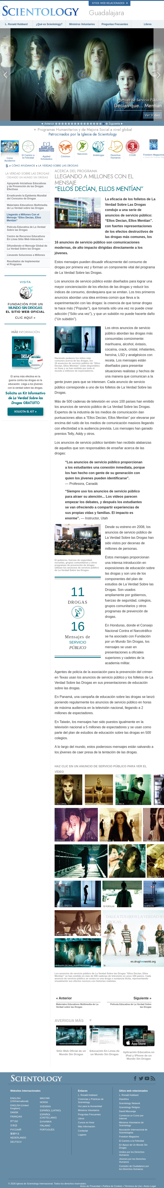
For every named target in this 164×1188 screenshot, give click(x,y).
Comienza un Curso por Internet (131, 1117)
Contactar (83, 1130)
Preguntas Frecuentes (115, 24)
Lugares (82, 1134)
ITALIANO (45, 1125)
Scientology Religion (129, 1107)
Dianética (124, 1099)
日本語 (13, 1125)
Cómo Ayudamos (9, 158)
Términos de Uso (133, 1186)
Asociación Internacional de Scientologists (133, 1131)
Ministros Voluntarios (82, 24)
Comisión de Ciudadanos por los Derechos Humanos (134, 1167)
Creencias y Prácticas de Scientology (91, 1100)
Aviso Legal (150, 1186)
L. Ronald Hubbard (16, 24)
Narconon (82, 147)
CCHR (132, 148)
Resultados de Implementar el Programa (23, 263)
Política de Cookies (112, 1186)
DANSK (14, 1112)
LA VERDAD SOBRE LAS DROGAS (58, 166)
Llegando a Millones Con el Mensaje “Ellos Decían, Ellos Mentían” (24, 217)
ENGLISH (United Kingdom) (19, 1107)
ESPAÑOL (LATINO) (50, 1110)
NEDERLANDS (18, 1137)
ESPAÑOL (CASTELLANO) (48, 1116)
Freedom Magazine (129, 1136)
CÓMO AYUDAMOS (24, 166)
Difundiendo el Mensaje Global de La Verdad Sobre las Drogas (27, 247)
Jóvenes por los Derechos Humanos (132, 1160)
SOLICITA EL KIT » (25, 412)
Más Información (86, 1126)
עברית (14, 1121)
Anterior (49, 123)
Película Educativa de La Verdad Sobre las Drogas (26, 228)
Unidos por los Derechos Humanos (131, 1153)
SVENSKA (45, 1106)
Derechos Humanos (115, 149)
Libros (148, 24)
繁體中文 (15, 1133)
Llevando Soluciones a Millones (26, 255)
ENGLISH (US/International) (19, 1099)
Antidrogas (98, 148)
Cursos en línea (86, 1122)
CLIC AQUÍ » (25, 317)
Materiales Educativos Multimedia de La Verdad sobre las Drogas (27, 207)
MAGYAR (45, 1098)
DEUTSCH (15, 1142)
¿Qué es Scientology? (49, 24)
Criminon (65, 148)
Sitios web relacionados (110, 3)
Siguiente (114, 123)
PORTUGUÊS (47, 1129)
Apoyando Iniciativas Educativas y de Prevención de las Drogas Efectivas (26, 186)
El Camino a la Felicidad (28, 149)
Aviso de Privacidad (90, 1186)
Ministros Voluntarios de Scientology (131, 1124)
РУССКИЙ (15, 1129)
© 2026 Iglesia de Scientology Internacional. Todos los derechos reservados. (47, 1183)
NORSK (44, 1102)
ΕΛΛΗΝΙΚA (46, 1121)
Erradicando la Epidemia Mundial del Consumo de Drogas (27, 197)
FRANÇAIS (16, 1116)
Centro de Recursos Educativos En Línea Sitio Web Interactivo (26, 238)
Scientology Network (129, 1103)
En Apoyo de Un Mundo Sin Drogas (133, 1146)
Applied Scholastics (46, 149)
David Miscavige (127, 1111)
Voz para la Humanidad (90, 1106)
